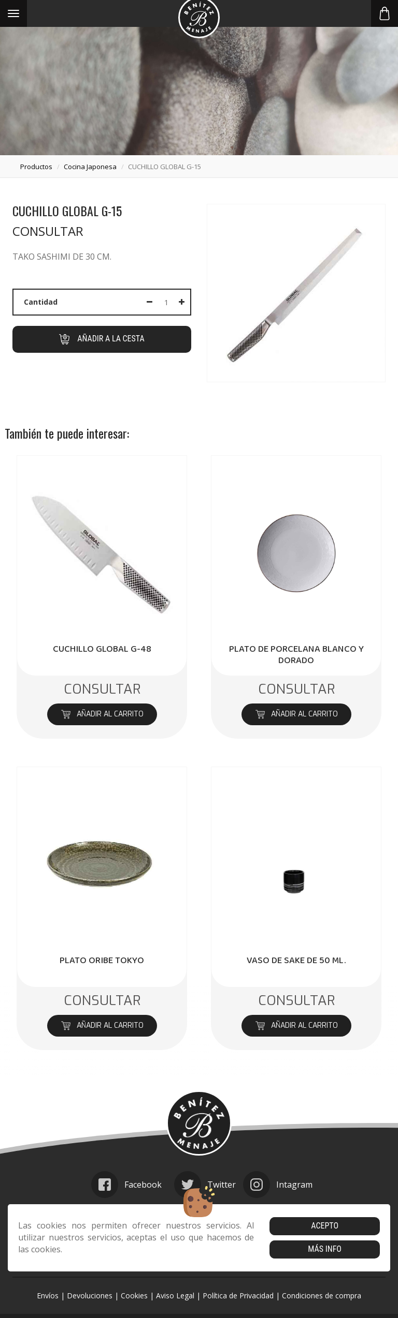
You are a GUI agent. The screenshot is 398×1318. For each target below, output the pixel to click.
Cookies (134, 1295)
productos (36, 166)
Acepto (324, 1226)
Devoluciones (89, 1295)
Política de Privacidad (238, 1295)
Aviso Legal (175, 1295)
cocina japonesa (90, 166)
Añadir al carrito (102, 714)
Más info (325, 1249)
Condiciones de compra (321, 1295)
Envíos (48, 1295)
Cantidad (41, 302)
